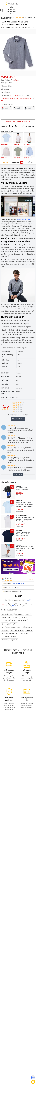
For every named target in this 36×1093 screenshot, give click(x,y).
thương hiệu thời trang (23, 219)
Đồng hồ (28, 614)
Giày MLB (29, 630)
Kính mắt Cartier (27, 627)
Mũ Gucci (16, 617)
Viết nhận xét (18, 419)
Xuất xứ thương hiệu (7, 393)
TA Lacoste (8, 578)
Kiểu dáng (5, 388)
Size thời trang (7, 397)
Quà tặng (5, 624)
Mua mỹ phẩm (22, 620)
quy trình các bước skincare (11, 627)
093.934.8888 (11, 9)
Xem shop (18, 596)
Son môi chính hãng (17, 630)
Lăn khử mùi (6, 620)
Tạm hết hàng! (18, 121)
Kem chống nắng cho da (10, 640)
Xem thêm (18, 474)
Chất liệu (5, 373)
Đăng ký (28, 600)
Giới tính (4, 380)
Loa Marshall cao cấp (9, 636)
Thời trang (21, 27)
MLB (13, 620)
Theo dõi (31, 579)
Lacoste (6, 18)
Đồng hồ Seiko (24, 633)
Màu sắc (4, 384)
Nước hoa (5, 630)
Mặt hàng (5, 377)
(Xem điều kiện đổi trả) (18, 583)
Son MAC (24, 617)
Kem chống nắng (7, 614)
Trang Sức (13, 624)
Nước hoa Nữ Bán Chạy (9, 633)
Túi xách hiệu (6, 617)
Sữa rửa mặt (19, 614)
